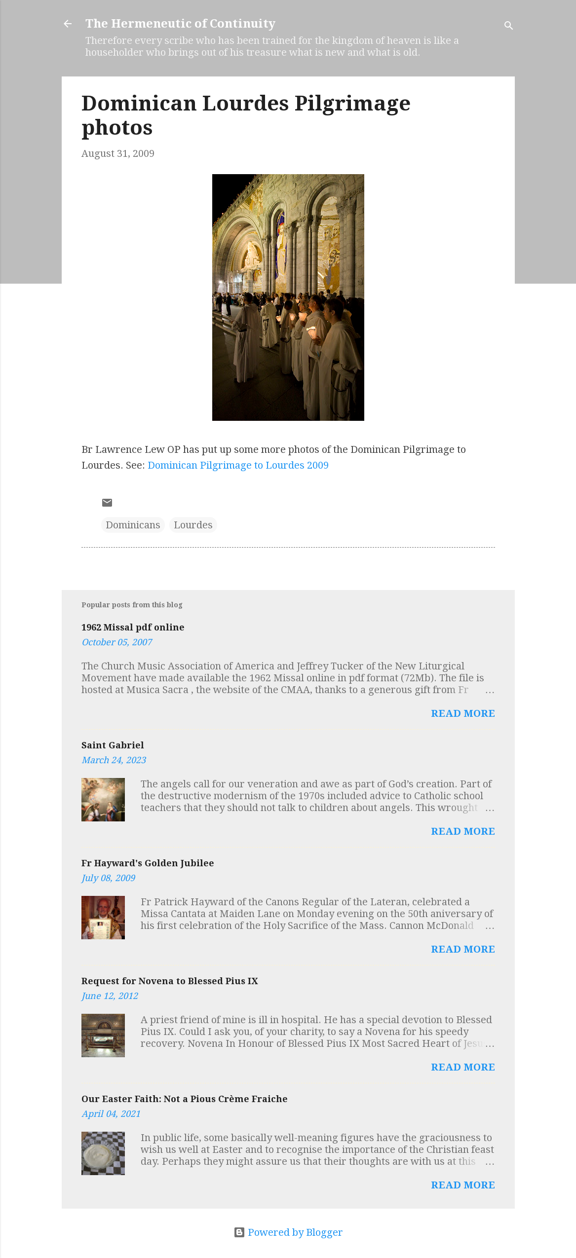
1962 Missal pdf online (133, 627)
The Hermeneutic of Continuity (180, 24)
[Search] (509, 27)
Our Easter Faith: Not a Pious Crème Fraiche (184, 1099)
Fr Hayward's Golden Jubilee (147, 863)
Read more (463, 713)
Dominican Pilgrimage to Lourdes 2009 (238, 465)
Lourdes (193, 525)
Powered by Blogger (288, 1232)
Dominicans (133, 525)
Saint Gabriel (112, 745)
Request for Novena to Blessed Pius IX (169, 981)
